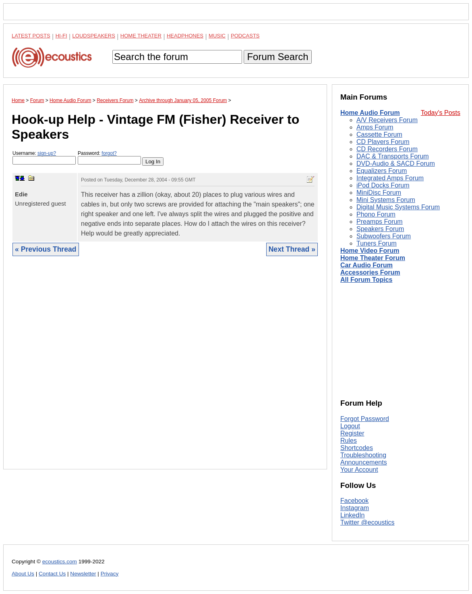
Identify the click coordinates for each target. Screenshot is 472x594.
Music (217, 36)
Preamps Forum (379, 221)
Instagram (354, 507)
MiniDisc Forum (378, 192)
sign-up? (46, 153)
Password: (109, 157)
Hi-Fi (61, 36)
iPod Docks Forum (383, 185)
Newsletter (83, 574)
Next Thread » (292, 249)
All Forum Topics (366, 279)
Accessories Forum (370, 272)
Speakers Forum (380, 228)
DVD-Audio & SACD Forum (395, 163)
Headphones (185, 36)
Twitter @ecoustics (367, 522)
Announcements (363, 462)
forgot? (108, 153)
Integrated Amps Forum (390, 178)
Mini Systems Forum (385, 199)
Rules (348, 440)
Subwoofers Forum (383, 236)
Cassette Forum (379, 134)
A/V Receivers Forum (387, 120)
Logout (350, 426)
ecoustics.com (59, 562)
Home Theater (140, 36)
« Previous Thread (46, 249)
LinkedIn (352, 515)
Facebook (354, 500)
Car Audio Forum (366, 265)
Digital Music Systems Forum (398, 207)
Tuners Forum (376, 243)
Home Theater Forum (372, 257)
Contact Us (52, 574)
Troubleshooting (363, 455)
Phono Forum (375, 214)
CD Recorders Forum (387, 149)
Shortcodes (356, 447)
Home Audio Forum (370, 112)
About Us (23, 574)
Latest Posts (31, 36)
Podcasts (245, 36)
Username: (44, 157)
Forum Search (277, 56)
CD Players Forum (383, 141)
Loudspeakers (93, 36)
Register (352, 433)
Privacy (110, 574)
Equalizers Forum (381, 170)
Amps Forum (374, 127)
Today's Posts (440, 112)
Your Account (359, 469)
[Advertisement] (165, 369)
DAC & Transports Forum (392, 156)
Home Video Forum (369, 250)
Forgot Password (364, 418)
